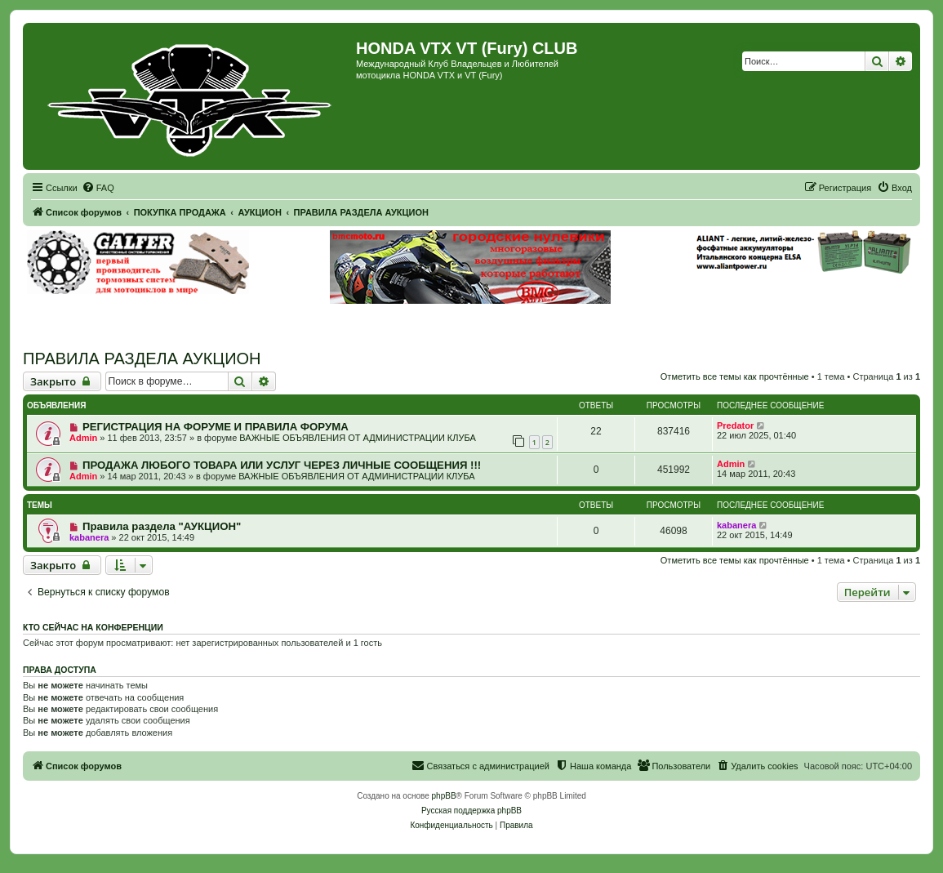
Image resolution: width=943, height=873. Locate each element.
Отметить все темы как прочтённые (735, 376)
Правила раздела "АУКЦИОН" (161, 526)
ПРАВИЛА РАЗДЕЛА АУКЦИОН (142, 358)
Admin (83, 438)
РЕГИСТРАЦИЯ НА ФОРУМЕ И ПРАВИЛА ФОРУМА (215, 427)
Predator (735, 425)
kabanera (89, 537)
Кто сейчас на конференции (93, 627)
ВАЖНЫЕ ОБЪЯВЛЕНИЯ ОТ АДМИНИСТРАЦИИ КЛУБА (357, 438)
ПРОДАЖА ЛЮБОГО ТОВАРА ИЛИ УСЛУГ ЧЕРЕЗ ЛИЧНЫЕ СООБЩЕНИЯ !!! (281, 465)
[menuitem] (98, 188)
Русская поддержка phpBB (471, 810)
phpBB (444, 795)
